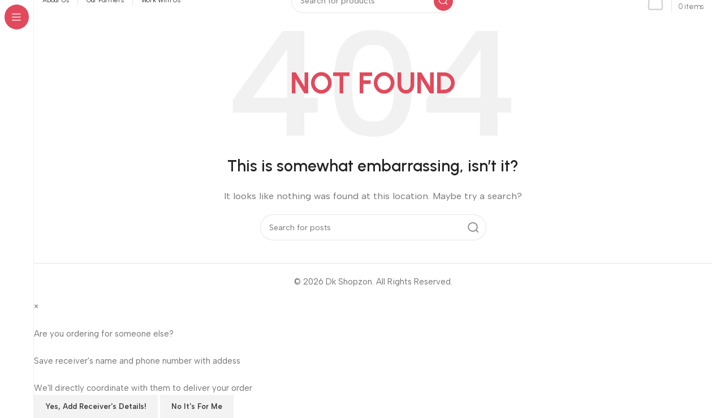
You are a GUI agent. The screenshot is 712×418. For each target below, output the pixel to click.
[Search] (373, 227)
